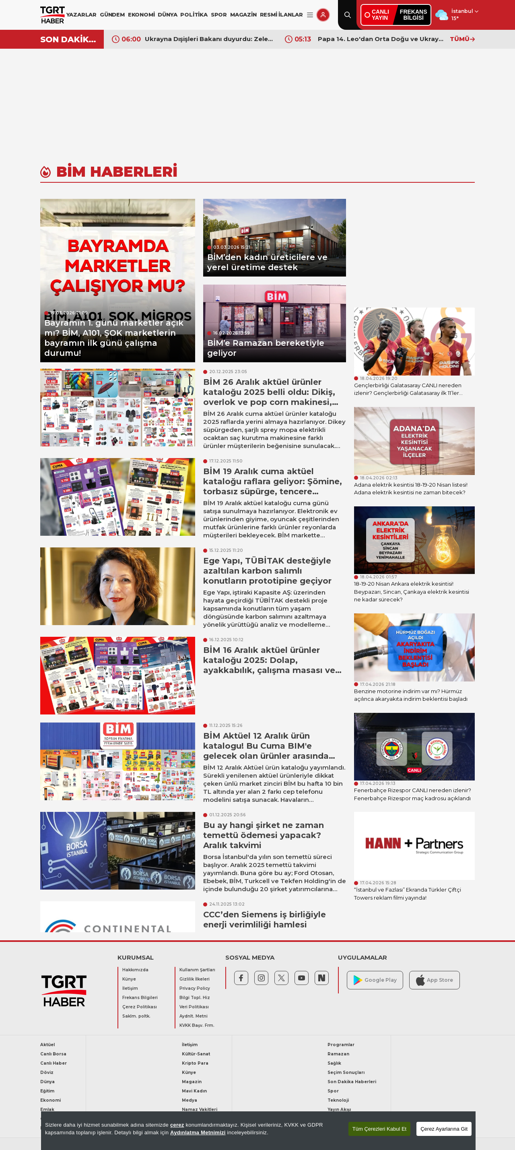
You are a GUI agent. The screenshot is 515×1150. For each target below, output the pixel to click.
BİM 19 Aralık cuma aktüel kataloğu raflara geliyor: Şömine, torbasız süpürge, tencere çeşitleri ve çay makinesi (272, 486)
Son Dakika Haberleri (352, 1081)
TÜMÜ (462, 39)
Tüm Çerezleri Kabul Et (379, 1129)
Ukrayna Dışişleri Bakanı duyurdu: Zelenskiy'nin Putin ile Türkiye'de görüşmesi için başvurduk (209, 39)
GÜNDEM (112, 14)
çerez (177, 1125)
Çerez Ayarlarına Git (444, 1129)
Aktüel (47, 1044)
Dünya (47, 1081)
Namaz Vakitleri (199, 1109)
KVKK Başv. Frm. (196, 1025)
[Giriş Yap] (323, 15)
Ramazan (338, 1054)
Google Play (375, 980)
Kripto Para (195, 1063)
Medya (189, 1100)
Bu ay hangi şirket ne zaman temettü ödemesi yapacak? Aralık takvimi (263, 835)
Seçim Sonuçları (346, 1072)
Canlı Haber (53, 1063)
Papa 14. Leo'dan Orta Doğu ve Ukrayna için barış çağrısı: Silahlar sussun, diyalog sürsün (382, 39)
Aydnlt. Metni (193, 1016)
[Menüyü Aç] (310, 15)
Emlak (47, 1109)
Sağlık (334, 1063)
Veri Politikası (194, 1007)
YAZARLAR (81, 14)
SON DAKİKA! (69, 39)
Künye (129, 979)
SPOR (219, 14)
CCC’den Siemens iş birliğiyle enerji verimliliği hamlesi (264, 919)
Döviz (47, 1072)
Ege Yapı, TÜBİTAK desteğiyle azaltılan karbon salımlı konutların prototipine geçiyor (267, 571)
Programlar (341, 1044)
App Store (434, 980)
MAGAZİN (243, 14)
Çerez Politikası (139, 1007)
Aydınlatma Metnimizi (198, 1132)
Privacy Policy (194, 988)
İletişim (130, 988)
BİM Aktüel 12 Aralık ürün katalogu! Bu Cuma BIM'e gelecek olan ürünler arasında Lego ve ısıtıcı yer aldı (266, 751)
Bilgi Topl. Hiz (194, 997)
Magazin (192, 1081)
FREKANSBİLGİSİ (413, 14)
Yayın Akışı (339, 1109)
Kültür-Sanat (196, 1054)
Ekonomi (50, 1100)
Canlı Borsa (53, 1054)
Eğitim (47, 1091)
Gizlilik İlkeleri (194, 979)
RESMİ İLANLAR (281, 14)
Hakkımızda (135, 969)
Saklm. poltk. (136, 1016)
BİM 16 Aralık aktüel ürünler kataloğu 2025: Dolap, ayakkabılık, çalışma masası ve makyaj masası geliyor (269, 665)
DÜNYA (167, 14)
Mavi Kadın (194, 1091)
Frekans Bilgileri (140, 997)
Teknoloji (338, 1100)
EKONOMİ (141, 14)
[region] (258, 1130)
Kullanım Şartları (197, 969)
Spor (333, 1091)
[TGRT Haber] (52, 14)
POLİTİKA (193, 14)
